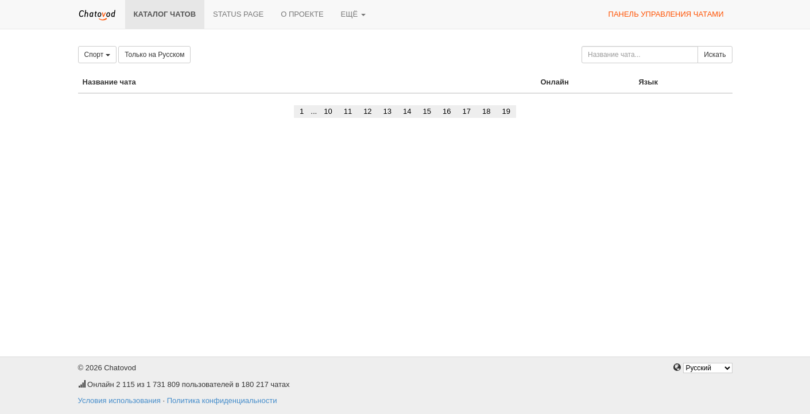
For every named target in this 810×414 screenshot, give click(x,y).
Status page (238, 14)
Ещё (353, 14)
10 (328, 111)
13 (387, 111)
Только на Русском (154, 55)
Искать (715, 55)
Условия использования (119, 400)
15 (427, 111)
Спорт (97, 55)
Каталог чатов (165, 14)
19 (506, 111)
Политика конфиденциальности (222, 400)
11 (348, 111)
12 (367, 111)
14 (407, 111)
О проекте (302, 14)
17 (466, 111)
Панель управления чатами (666, 14)
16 (447, 111)
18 (486, 111)
